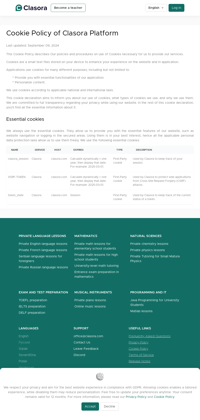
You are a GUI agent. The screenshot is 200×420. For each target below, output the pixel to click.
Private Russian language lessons (43, 267)
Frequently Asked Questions (150, 336)
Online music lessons (90, 306)
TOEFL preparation (33, 300)
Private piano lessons (90, 300)
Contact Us (82, 342)
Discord (79, 355)
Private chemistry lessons (149, 243)
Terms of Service (141, 355)
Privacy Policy (138, 342)
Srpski (23, 348)
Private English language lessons (43, 243)
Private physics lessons (147, 250)
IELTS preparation (32, 306)
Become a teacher (68, 7)
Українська (26, 367)
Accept (90, 406)
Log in (176, 7)
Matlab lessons (141, 311)
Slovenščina (27, 355)
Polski (23, 361)
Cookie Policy (138, 348)
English (156, 7)
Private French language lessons (43, 250)
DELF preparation (32, 312)
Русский (24, 342)
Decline (109, 406)
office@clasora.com (88, 336)
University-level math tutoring (96, 265)
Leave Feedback (86, 348)
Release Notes (139, 361)
